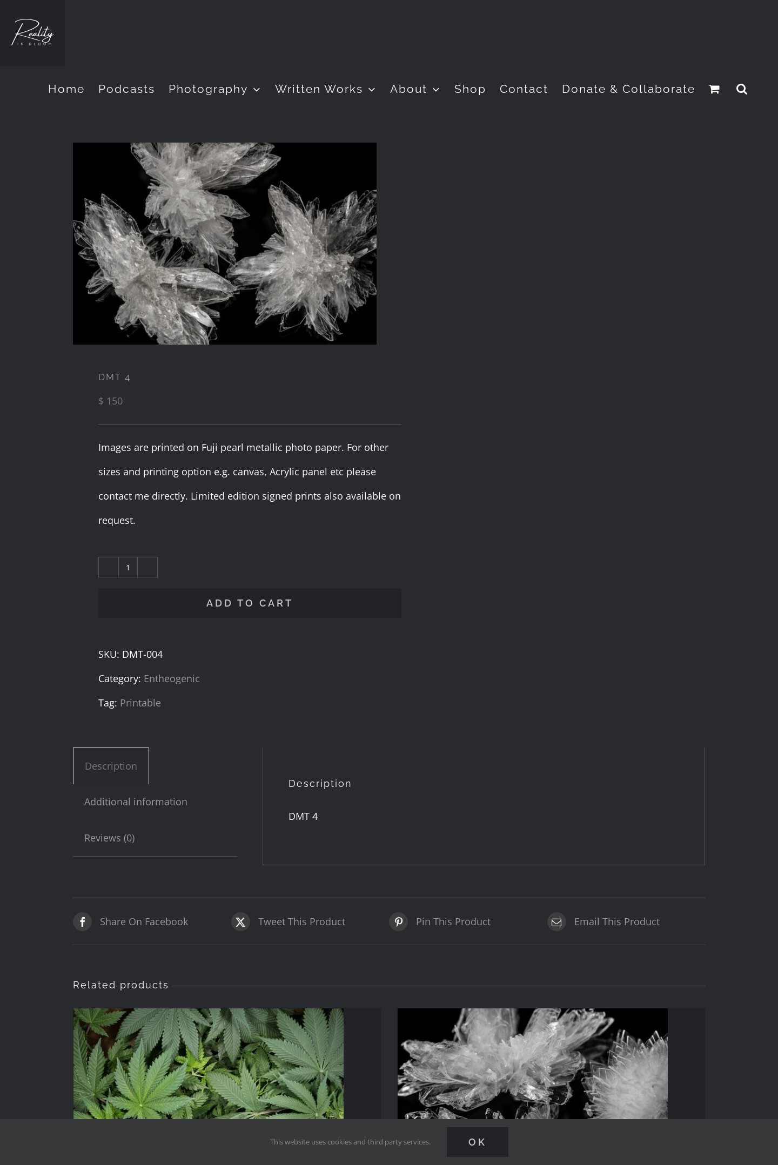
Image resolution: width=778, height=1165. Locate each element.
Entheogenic (172, 678)
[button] (742, 88)
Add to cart (249, 603)
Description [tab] (111, 765)
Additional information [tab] (135, 801)
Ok (477, 1142)
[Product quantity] (128, 567)
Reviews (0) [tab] (109, 837)
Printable (140, 702)
